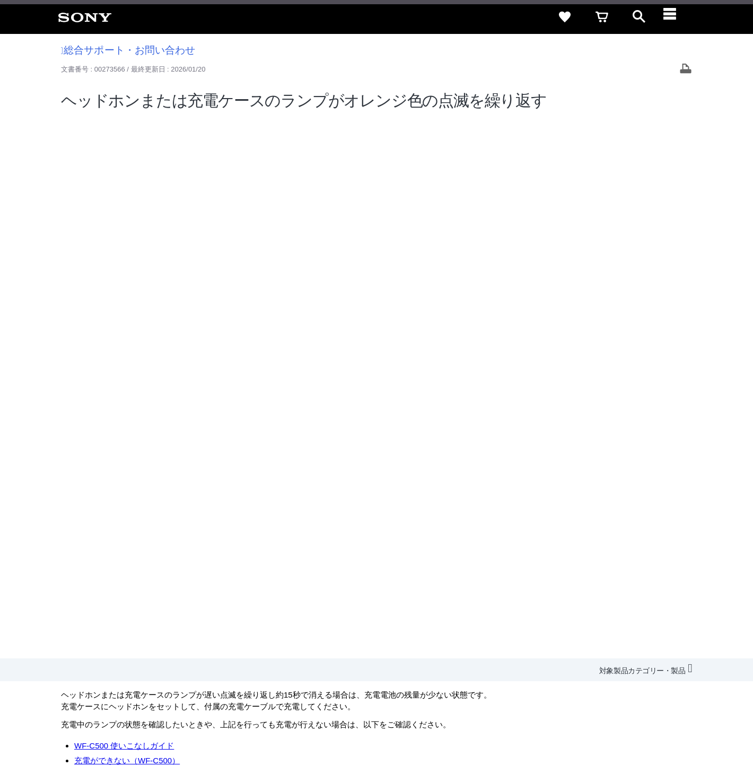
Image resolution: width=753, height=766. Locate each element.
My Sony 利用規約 (656, 639)
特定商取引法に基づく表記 (561, 619)
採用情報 (440, 639)
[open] (639, 17)
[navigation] (676, 17)
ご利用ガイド (637, 619)
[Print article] (685, 69)
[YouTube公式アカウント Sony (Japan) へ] (650, 664)
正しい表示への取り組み (223, 723)
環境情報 (603, 639)
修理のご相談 (85, 267)
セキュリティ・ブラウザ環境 (462, 619)
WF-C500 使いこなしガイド (124, 205)
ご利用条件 (86, 723)
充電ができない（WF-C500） (127, 220)
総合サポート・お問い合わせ (128, 50)
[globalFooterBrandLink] (644, 729)
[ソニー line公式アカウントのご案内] (605, 664)
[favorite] (564, 17)
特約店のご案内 (489, 639)
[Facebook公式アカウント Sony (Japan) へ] (673, 664)
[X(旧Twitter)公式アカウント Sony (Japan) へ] (627, 664)
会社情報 (402, 639)
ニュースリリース (551, 639)
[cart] (601, 17)
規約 (677, 619)
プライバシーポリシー (145, 723)
